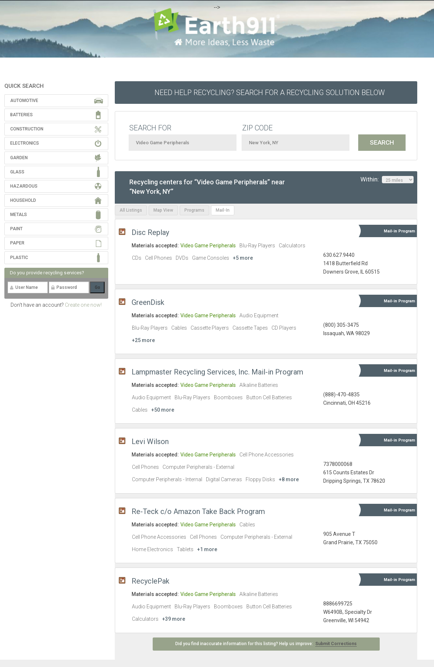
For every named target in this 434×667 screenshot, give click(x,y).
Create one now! (83, 305)
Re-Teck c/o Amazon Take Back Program (198, 511)
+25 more (143, 340)
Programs (194, 210)
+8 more (289, 479)
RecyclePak (150, 581)
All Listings (131, 210)
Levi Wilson (150, 441)
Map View (163, 210)
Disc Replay (150, 232)
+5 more (243, 258)
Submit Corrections (336, 643)
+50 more (162, 410)
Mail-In (223, 210)
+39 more (173, 619)
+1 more (207, 549)
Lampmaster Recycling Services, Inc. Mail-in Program (217, 372)
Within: (387, 180)
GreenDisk (148, 302)
